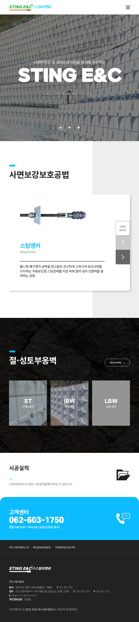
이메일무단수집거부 (65, 547)
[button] (122, 257)
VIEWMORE (122, 227)
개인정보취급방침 (42, 547)
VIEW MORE (115, 362)
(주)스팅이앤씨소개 (19, 547)
